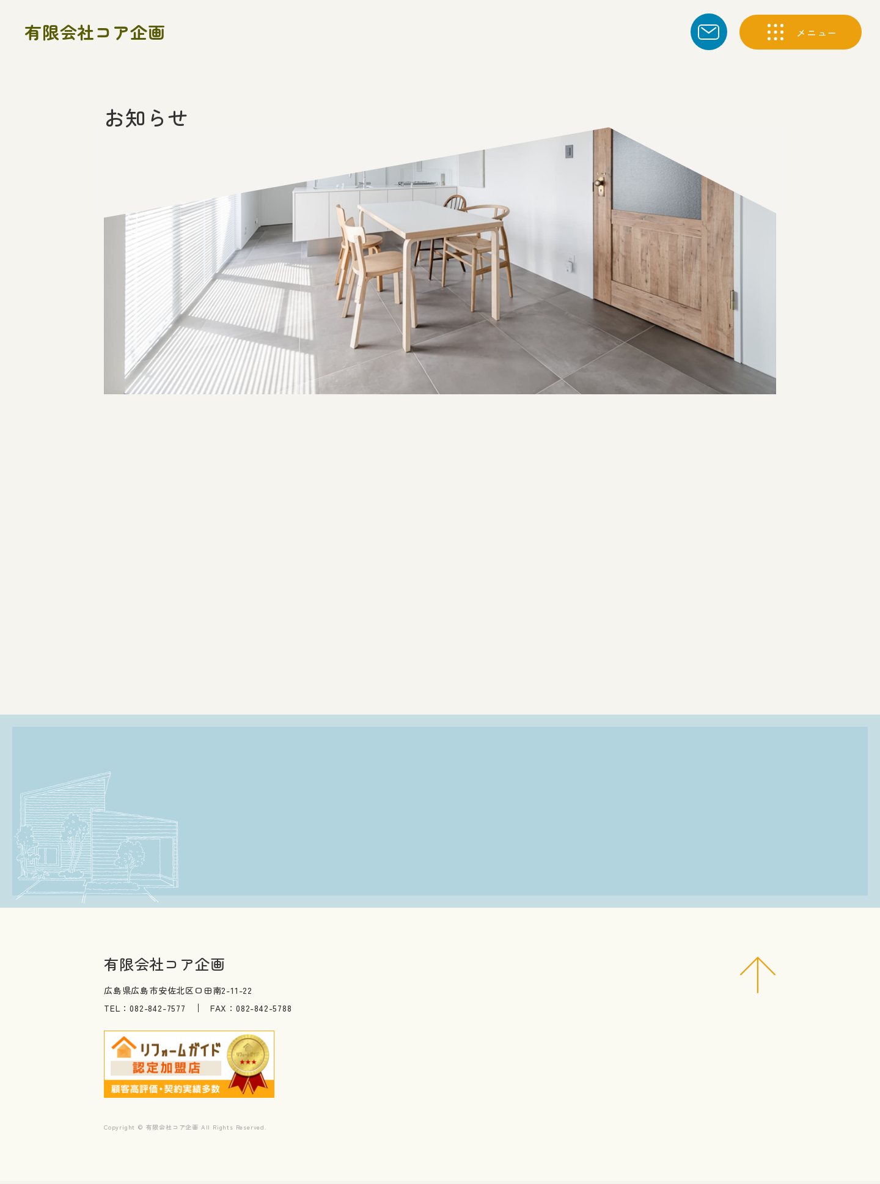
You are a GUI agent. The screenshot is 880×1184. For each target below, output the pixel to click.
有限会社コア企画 (94, 32)
